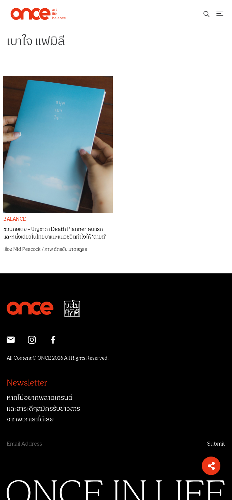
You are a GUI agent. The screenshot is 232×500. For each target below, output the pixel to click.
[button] (211, 466)
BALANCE (14, 219)
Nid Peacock (26, 249)
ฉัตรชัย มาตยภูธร (70, 249)
